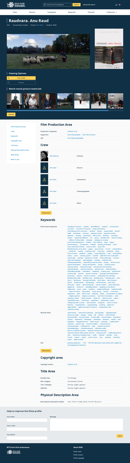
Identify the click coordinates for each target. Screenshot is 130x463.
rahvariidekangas (73, 328)
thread (113, 319)
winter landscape (88, 285)
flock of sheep (72, 253)
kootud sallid (95, 317)
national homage (86, 267)
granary (86, 227)
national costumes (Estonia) (97, 330)
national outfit (101, 333)
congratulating (92, 305)
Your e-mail (11, 426)
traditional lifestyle (103, 289)
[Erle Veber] (44, 167)
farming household (89, 280)
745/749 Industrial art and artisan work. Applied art (105, 343)
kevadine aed (105, 238)
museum (116, 258)
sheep (117, 251)
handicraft (72, 251)
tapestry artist (107, 298)
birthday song (87, 278)
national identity (73, 269)
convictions (114, 291)
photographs (99, 313)
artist (115, 244)
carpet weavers (86, 298)
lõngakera (71, 322)
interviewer (77, 233)
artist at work (91, 247)
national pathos (111, 269)
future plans (86, 291)
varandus (108, 337)
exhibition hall (106, 260)
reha (69, 335)
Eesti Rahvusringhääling (75, 138)
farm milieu (101, 280)
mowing (97, 260)
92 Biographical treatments (77, 345)
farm (118, 278)
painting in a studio (91, 258)
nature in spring (117, 238)
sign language (87, 260)
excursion (71, 229)
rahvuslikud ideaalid (74, 271)
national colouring (87, 269)
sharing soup (105, 271)
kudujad (93, 244)
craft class (101, 251)
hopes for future (74, 291)
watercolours (72, 313)
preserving (71, 276)
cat (91, 238)
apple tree (110, 305)
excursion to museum (83, 229)
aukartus (105, 227)
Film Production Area (18, 127)
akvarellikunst (95, 227)
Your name (11, 417)
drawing (78, 235)
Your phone (11, 435)
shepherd (82, 253)
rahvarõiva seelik (100, 328)
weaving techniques (104, 244)
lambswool (78, 319)
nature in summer (92, 273)
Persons (32, 12)
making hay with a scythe (76, 303)
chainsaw (71, 324)
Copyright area (16, 141)
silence (116, 298)
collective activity (73, 309)
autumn (79, 276)
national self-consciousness (103, 267)
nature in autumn (89, 276)
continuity (114, 235)
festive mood (115, 262)
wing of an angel (73, 315)
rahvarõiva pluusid (87, 328)
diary (93, 326)
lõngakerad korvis (82, 322)
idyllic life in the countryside (109, 256)
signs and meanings (74, 260)
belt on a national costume (77, 330)
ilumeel (117, 231)
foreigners (101, 303)
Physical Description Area (20, 150)
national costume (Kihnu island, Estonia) (81, 333)
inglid (69, 233)
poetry (70, 256)
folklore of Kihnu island (76, 240)
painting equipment (74, 343)
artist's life (101, 247)
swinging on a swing (101, 240)
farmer (70, 282)
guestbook (117, 317)
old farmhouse (101, 282)
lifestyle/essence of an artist (77, 249)
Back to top (15, 159)
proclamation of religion (114, 294)
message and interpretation (109, 273)
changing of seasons (74, 227)
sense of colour (112, 303)
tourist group (96, 291)
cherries (100, 315)
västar (70, 339)
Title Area (14, 145)
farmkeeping (90, 282)
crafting (80, 251)
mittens (70, 319)
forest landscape (105, 258)
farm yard (71, 285)
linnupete (106, 319)
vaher (116, 296)
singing (89, 253)
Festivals (91, 12)
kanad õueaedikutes (81, 238)
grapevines (94, 300)
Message (53, 417)
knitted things (110, 315)
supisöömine (116, 271)
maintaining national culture (92, 262)
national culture (73, 267)
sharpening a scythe (107, 300)
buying (106, 262)
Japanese (71, 235)
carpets (76, 337)
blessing (70, 305)
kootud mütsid (84, 317)
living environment (99, 229)
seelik (95, 335)
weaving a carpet (73, 298)
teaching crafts (90, 251)
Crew (12, 131)
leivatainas (97, 319)
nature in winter (101, 285)
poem (76, 256)
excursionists (114, 227)
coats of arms (92, 337)
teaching (102, 305)
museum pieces (105, 324)
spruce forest (99, 249)
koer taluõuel (97, 242)
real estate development (76, 242)
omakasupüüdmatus (74, 262)
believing (95, 294)
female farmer (79, 282)
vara (101, 337)
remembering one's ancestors (77, 231)
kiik (95, 315)
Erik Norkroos (54, 156)
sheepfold (110, 251)
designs (83, 315)
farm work (111, 282)
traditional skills (117, 289)
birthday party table (74, 278)
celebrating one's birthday (106, 276)
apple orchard (78, 339)
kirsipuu (88, 242)
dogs (106, 242)
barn (109, 253)
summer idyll (72, 273)
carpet (84, 337)
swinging (89, 240)
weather (92, 231)
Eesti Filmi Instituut (89, 135)
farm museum (112, 280)
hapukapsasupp (111, 313)
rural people (71, 258)
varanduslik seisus (73, 300)
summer (81, 273)
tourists (105, 291)
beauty (99, 231)
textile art (80, 287)
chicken (70, 238)
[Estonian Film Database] (16, 5)
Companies (51, 12)
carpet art (96, 298)
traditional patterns (114, 333)
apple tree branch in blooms (87, 307)
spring (96, 238)
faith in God (97, 235)
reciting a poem (85, 256)
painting (80, 258)
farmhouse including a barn (82, 335)
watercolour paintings (86, 313)
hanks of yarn (94, 322)
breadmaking (117, 253)
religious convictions (89, 296)
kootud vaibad (106, 317)
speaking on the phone (107, 287)
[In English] (119, 4)
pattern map (80, 324)
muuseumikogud (73, 326)
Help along (14, 155)
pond (79, 289)
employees (71, 294)
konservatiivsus (73, 244)
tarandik (109, 335)
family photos (85, 326)
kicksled (101, 335)
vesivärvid (116, 337)
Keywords (72, 12)
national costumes (104, 326)
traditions (91, 289)
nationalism (86, 271)
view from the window (105, 296)
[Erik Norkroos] (44, 156)
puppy (112, 242)
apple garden (72, 307)
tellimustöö (71, 289)
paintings (104, 322)
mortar (70, 337)
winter (78, 285)
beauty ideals (108, 231)
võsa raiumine (91, 303)
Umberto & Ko (72, 131)
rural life (95, 256)
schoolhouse (84, 244)
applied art (71, 287)
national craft (99, 269)
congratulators (80, 305)
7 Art (84, 343)
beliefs (102, 294)
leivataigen (88, 319)
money (100, 265)
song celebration (100, 253)
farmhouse (77, 280)
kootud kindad (72, 317)
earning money (110, 265)
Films (15, 12)
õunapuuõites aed (105, 307)
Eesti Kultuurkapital (74, 135)
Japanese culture (96, 233)
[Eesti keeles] (116, 4)
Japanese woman (109, 233)
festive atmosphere (74, 265)
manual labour (117, 249)
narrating (106, 235)
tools (115, 335)
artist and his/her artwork (76, 247)
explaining (95, 271)
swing (90, 315)
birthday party (98, 278)
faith (78, 294)
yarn (119, 319)
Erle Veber (40, 25)
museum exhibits (92, 324)
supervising (87, 235)
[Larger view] (48, 51)
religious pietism (74, 296)
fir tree (108, 249)
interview (86, 233)
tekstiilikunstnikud (91, 287)
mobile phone (114, 322)
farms (69, 280)
